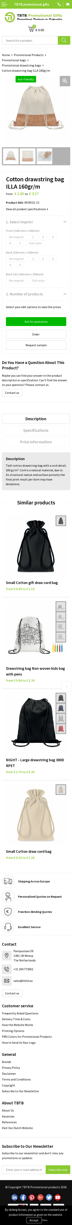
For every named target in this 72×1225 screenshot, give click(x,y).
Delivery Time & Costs (16, 1019)
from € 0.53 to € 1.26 (20, 858)
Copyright (8, 1085)
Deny (44, 1220)
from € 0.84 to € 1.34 (20, 680)
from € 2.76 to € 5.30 (20, 772)
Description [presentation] (35, 418)
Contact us (12, 393)
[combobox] (30, 40)
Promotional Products (29, 55)
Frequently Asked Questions (20, 1013)
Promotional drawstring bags (21, 65)
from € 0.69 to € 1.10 (20, 589)
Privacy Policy (11, 1068)
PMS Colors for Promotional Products (27, 1036)
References (9, 1122)
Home (6, 55)
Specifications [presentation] (35, 430)
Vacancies (8, 1116)
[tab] (36, 418)
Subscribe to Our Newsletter (20, 1091)
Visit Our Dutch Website (17, 1128)
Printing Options (13, 1031)
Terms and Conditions (16, 1079)
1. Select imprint (19, 221)
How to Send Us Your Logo (19, 1042)
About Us (8, 1110)
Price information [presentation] (36, 441)
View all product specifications (27, 209)
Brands (6, 1062)
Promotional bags (14, 60)
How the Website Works (17, 1025)
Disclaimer (9, 1073)
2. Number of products (24, 294)
